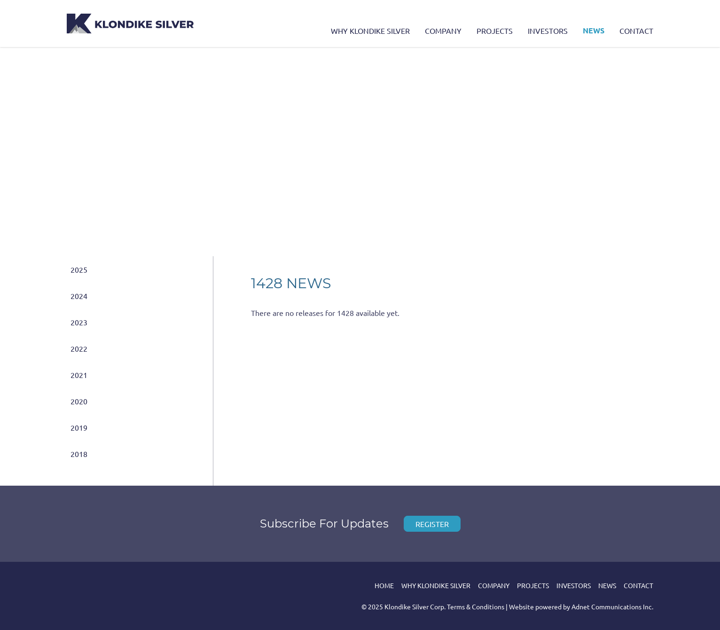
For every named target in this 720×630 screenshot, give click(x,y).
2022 (78, 348)
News (593, 30)
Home (384, 585)
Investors (548, 30)
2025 (78, 269)
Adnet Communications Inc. (612, 606)
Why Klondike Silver (370, 30)
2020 (78, 401)
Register (432, 523)
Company (443, 30)
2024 (78, 295)
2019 (78, 427)
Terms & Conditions (475, 606)
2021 (78, 374)
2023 (78, 322)
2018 (78, 453)
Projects (495, 30)
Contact (636, 30)
